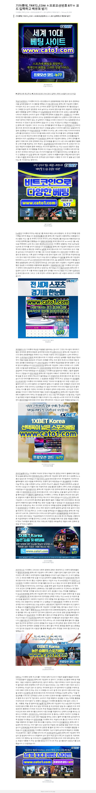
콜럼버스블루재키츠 (36, 495)
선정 (30, 155)
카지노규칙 (67, 497)
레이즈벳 (64, 252)
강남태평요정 (46, 112)
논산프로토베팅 (24, 594)
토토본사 (42, 371)
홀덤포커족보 (63, 511)
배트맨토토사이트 (29, 492)
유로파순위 (70, 503)
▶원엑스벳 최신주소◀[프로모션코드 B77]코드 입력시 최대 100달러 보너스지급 (46, 94)
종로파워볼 (23, 400)
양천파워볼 (38, 719)
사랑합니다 (68, 115)
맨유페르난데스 (38, 476)
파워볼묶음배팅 (62, 513)
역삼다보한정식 (21, 101)
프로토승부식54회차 (54, 733)
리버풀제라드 (64, 722)
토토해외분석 (23, 508)
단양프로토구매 (72, 578)
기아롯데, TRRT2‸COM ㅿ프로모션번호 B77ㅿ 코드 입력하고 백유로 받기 (38, 12)
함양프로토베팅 (24, 572)
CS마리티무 (37, 260)
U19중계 (19, 233)
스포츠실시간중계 (26, 357)
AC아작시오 (20, 570)
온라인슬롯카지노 (22, 473)
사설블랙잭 (46, 738)
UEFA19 (18, 677)
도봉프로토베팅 (29, 730)
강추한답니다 (70, 125)
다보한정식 (42, 139)
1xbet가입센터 (42, 363)
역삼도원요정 (35, 131)
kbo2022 (37, 610)
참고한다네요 (53, 104)
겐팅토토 (30, 680)
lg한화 (44, 249)
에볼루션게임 (30, 607)
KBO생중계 (58, 602)
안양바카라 (55, 376)
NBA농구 (45, 701)
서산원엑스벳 (28, 693)
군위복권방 (25, 727)
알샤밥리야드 (31, 489)
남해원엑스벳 (24, 596)
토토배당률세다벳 (40, 236)
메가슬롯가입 (41, 703)
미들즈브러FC (64, 268)
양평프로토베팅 (46, 241)
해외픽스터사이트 (46, 244)
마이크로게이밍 (38, 365)
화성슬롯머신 (55, 392)
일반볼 (62, 257)
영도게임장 (34, 373)
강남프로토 (31, 615)
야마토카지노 (34, 714)
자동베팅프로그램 (57, 265)
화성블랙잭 (67, 481)
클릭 (24, 157)
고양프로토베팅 (45, 368)
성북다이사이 (57, 352)
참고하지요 (58, 149)
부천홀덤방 (48, 247)
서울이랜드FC (24, 620)
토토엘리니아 (21, 349)
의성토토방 (32, 618)
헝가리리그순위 (43, 479)
